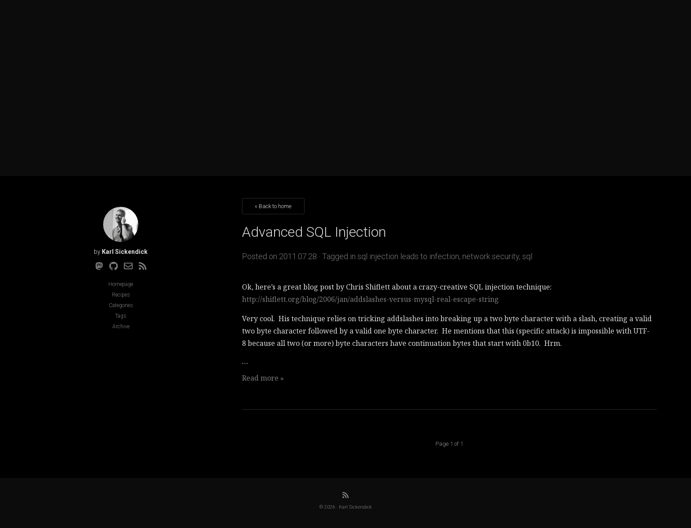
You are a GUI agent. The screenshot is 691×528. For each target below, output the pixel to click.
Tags (120, 316)
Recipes (121, 295)
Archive (121, 326)
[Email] (128, 266)
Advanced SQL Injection (314, 232)
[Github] (113, 266)
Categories (121, 305)
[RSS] (143, 266)
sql (527, 256)
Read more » (263, 378)
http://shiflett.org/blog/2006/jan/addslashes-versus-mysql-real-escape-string (370, 299)
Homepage (120, 284)
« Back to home (273, 206)
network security (490, 256)
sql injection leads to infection (408, 256)
